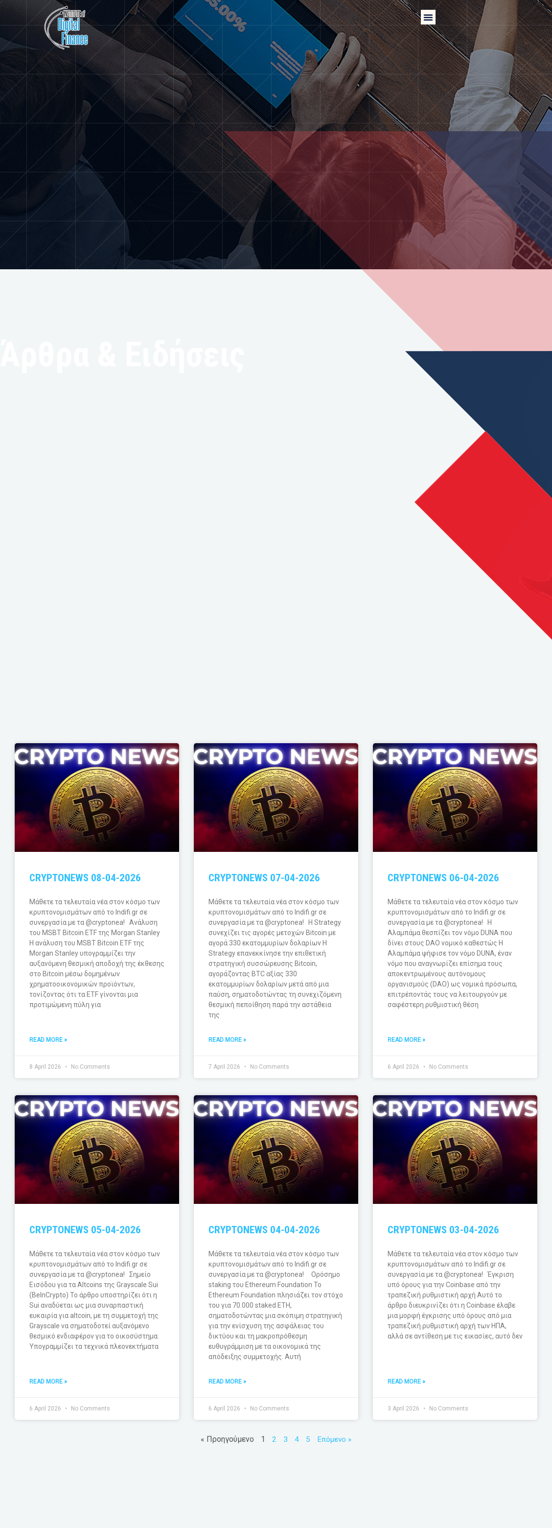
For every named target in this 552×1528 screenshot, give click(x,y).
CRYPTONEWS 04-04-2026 (264, 1230)
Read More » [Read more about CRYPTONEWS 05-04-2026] (48, 1382)
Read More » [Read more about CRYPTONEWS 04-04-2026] (227, 1382)
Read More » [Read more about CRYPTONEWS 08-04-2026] (48, 1040)
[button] (428, 17)
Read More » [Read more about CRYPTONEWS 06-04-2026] (406, 1040)
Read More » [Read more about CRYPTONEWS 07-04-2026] (227, 1040)
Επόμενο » (334, 1440)
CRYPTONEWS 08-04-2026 (85, 878)
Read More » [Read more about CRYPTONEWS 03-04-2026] (406, 1382)
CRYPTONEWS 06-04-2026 (443, 878)
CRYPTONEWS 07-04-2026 (264, 878)
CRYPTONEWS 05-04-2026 (85, 1230)
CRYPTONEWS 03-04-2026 (443, 1230)
